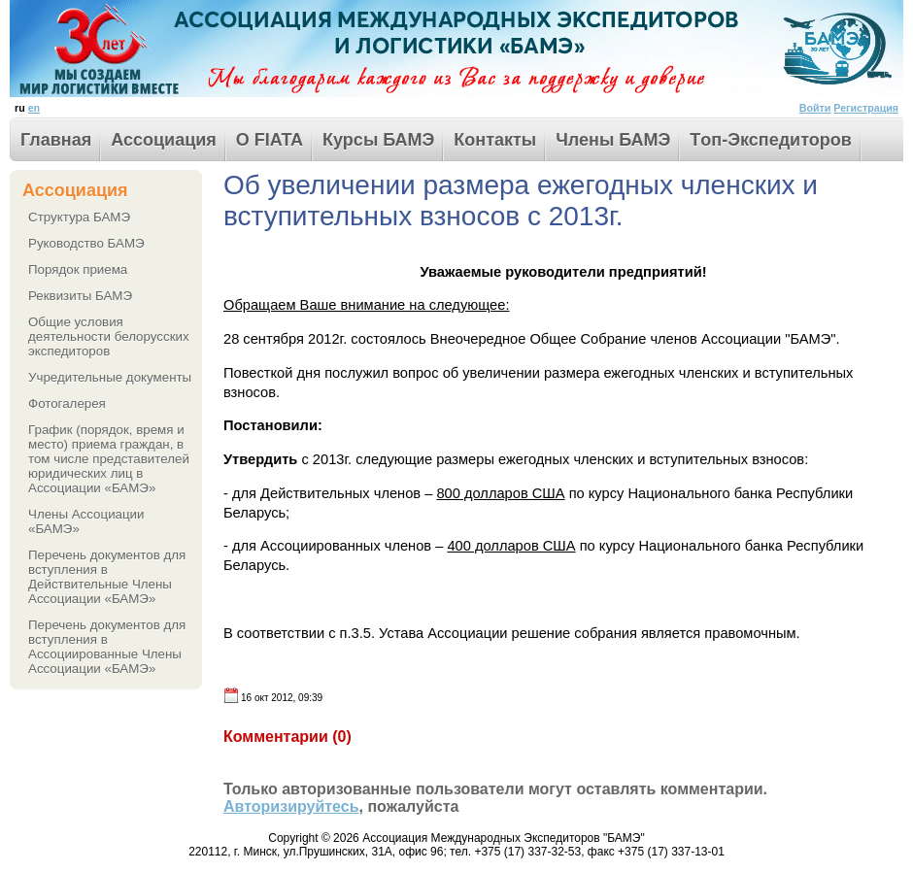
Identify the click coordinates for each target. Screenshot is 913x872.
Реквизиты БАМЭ (80, 295)
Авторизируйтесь (291, 806)
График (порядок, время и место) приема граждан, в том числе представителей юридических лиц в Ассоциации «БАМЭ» (108, 458)
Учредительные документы (109, 377)
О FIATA (269, 140)
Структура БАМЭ (79, 217)
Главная (55, 140)
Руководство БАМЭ (86, 243)
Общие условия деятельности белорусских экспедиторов (108, 336)
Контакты (495, 140)
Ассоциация (164, 140)
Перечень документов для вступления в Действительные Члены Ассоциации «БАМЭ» (107, 577)
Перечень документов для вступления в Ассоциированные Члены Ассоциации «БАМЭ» (107, 647)
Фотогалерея (67, 403)
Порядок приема (77, 269)
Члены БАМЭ (613, 140)
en (34, 108)
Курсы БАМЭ (378, 140)
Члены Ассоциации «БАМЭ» (86, 521)
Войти (815, 108)
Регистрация (865, 108)
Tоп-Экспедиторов (770, 140)
